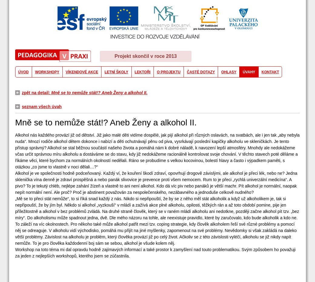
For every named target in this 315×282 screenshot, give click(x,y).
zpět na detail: (85, 92)
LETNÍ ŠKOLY (116, 72)
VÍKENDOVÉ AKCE (82, 72)
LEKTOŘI (143, 72)
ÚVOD (23, 72)
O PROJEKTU (169, 72)
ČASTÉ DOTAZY (201, 72)
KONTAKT (270, 72)
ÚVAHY (249, 72)
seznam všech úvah (42, 106)
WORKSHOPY (47, 72)
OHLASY (228, 72)
